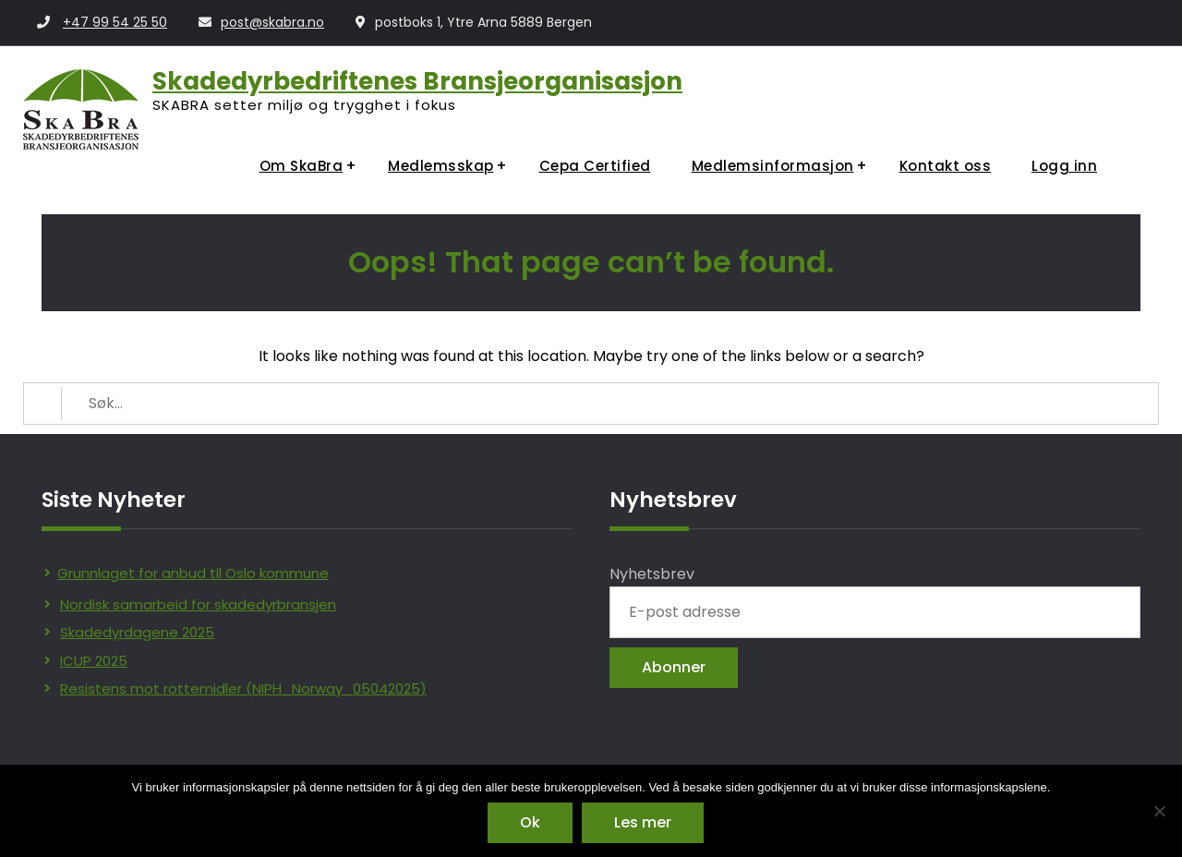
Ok (530, 822)
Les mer (642, 822)
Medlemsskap (441, 165)
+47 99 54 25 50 (115, 22)
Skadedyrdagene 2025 (137, 632)
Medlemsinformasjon (773, 165)
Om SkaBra (301, 165)
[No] (1159, 811)
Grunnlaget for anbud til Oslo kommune (193, 573)
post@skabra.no (272, 22)
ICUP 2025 (93, 660)
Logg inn (1064, 165)
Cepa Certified (595, 165)
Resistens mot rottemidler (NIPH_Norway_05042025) (243, 688)
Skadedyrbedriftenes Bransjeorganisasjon (417, 81)
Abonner (674, 667)
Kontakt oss (945, 165)
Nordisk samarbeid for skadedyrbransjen (198, 604)
